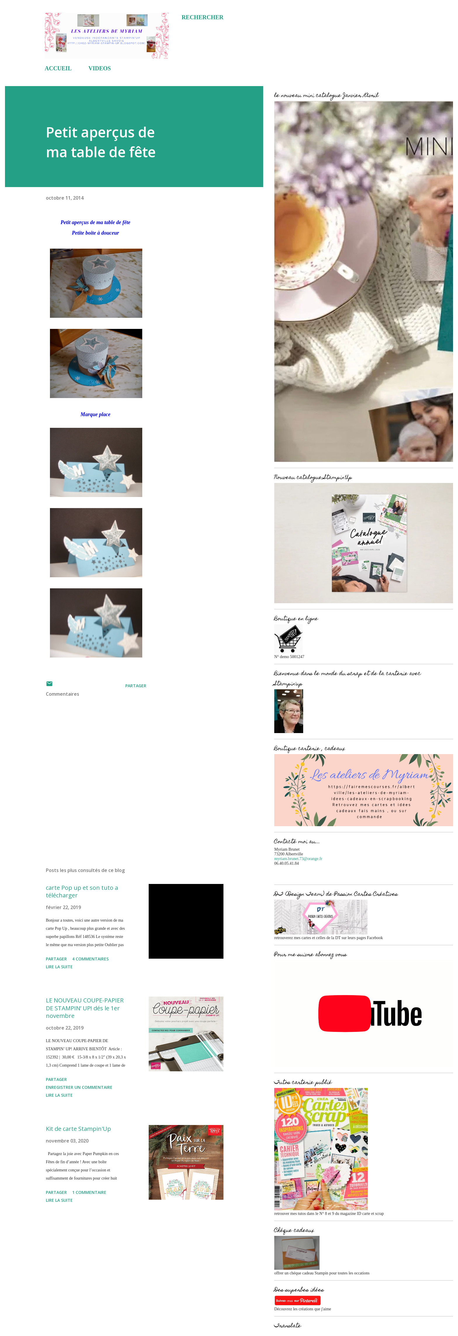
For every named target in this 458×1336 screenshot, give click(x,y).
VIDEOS (100, 68)
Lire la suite (59, 966)
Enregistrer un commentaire (79, 1087)
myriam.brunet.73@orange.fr (298, 859)
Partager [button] (135, 685)
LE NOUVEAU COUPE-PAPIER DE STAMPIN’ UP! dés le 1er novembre (85, 1008)
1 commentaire (89, 1192)
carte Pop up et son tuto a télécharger (82, 891)
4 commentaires (90, 959)
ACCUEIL (58, 68)
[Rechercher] (202, 17)
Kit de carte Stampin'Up (78, 1129)
